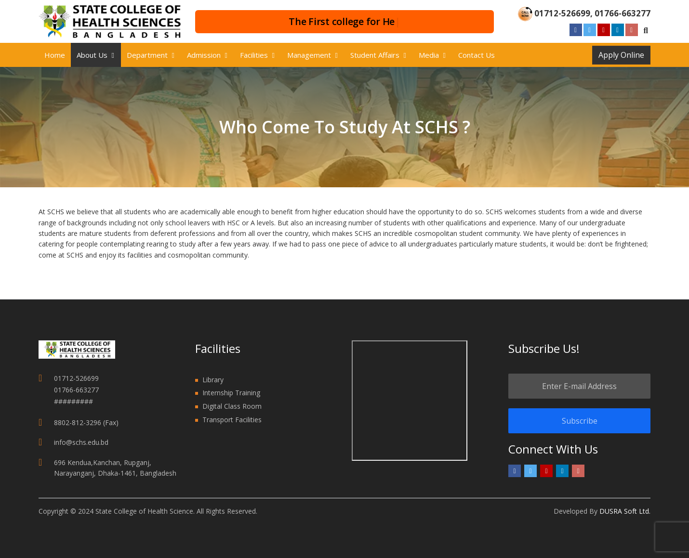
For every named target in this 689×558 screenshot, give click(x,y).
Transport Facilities (232, 419)
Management (309, 55)
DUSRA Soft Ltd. (624, 511)
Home (54, 55)
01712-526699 (562, 13)
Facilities (254, 55)
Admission (204, 55)
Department (147, 55)
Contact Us (476, 55)
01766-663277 (622, 13)
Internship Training (231, 392)
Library (213, 379)
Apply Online (621, 55)
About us (92, 55)
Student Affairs (374, 55)
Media (429, 55)
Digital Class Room (232, 406)
